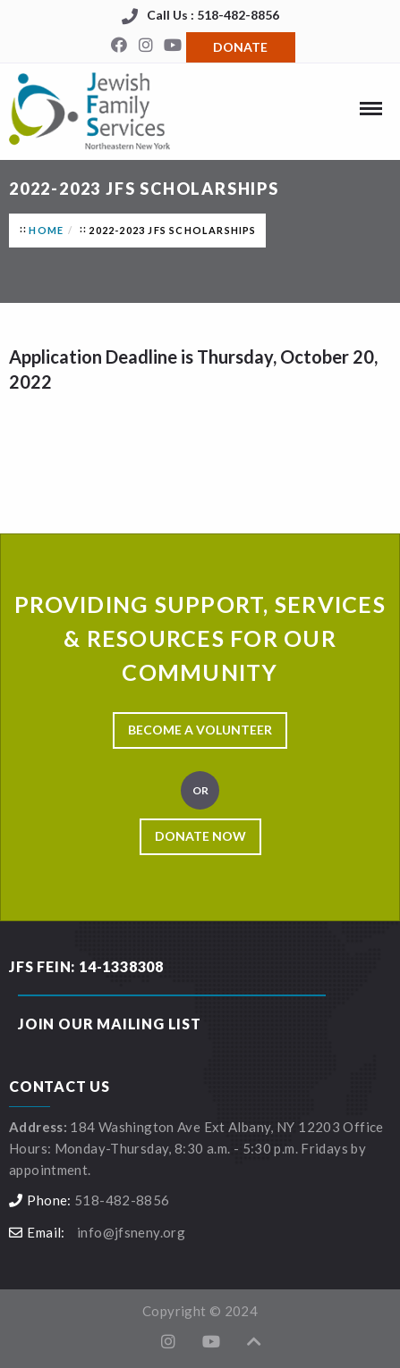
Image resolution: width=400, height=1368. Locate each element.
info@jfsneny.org (131, 1232)
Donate (240, 47)
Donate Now (200, 835)
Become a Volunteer (200, 729)
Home (46, 230)
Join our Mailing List (109, 1023)
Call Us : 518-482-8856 (213, 14)
